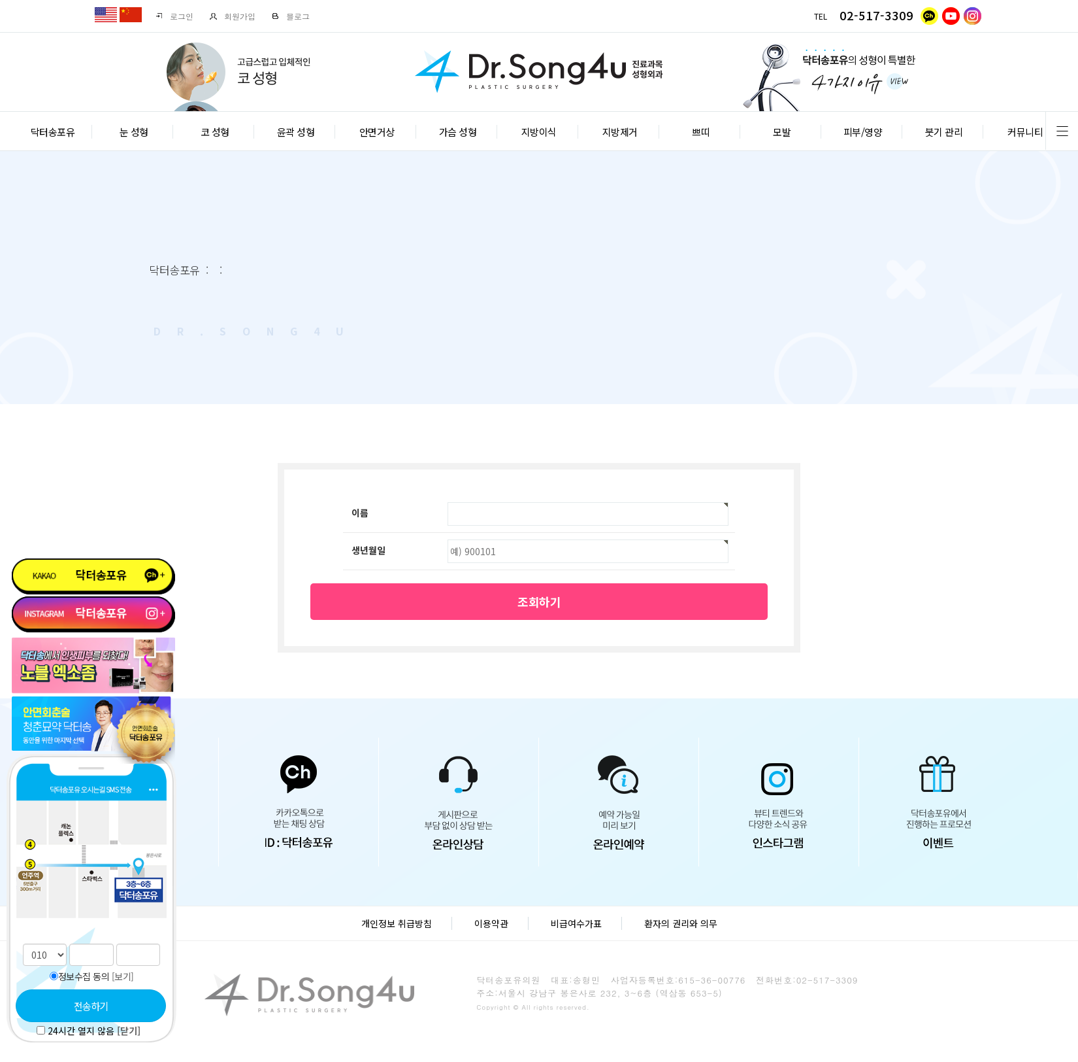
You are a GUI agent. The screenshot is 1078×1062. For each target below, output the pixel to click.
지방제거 (620, 132)
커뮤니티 (1025, 132)
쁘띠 (701, 132)
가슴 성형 (458, 132)
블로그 (290, 16)
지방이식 (539, 132)
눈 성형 (134, 132)
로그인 (174, 16)
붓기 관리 (944, 132)
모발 (782, 132)
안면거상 (377, 132)
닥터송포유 (53, 132)
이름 (359, 512)
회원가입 (232, 16)
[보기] (123, 976)
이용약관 (491, 923)
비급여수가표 (576, 923)
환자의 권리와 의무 (680, 923)
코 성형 (215, 132)
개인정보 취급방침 (396, 923)
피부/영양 (863, 132)
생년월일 (368, 550)
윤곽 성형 (296, 132)
